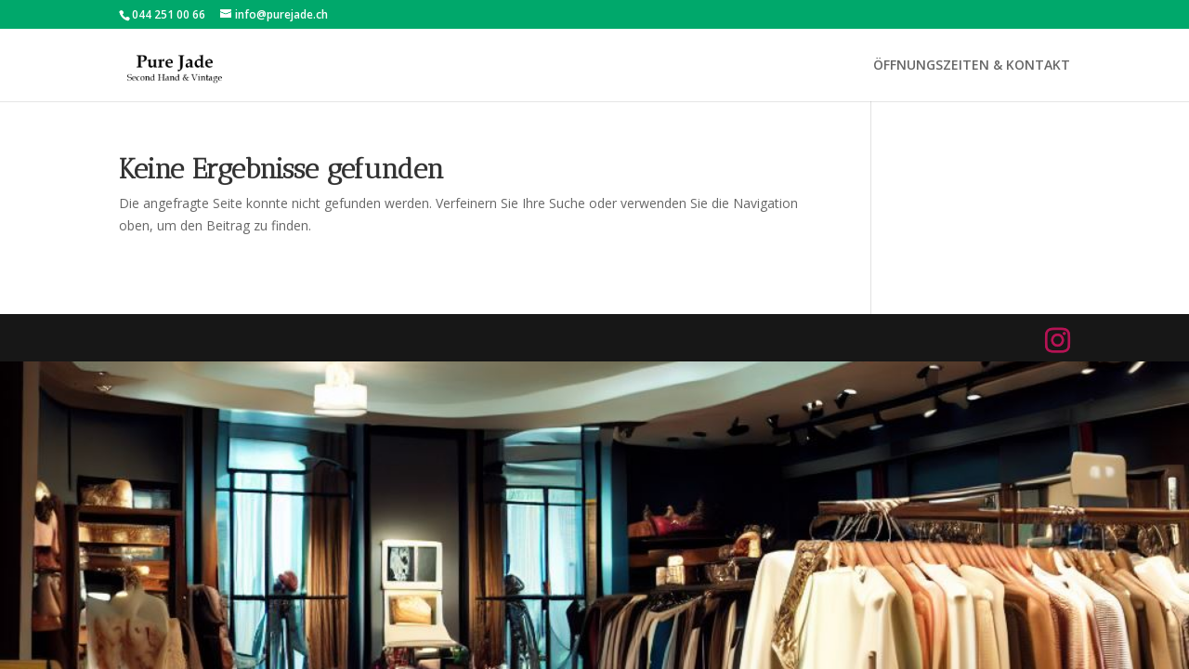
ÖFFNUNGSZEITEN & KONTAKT (971, 66)
